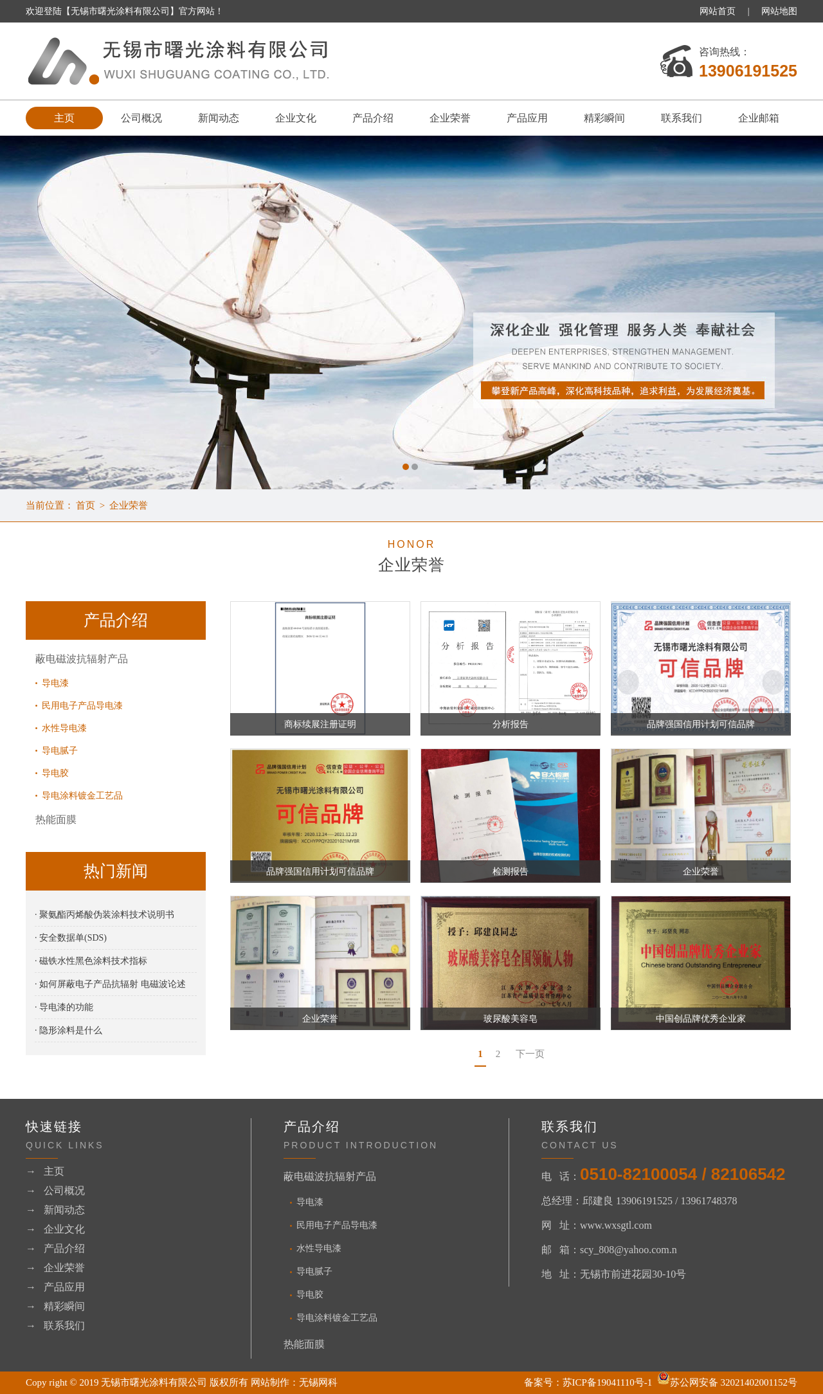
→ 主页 (45, 1171)
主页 (64, 118)
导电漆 (55, 683)
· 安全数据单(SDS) (71, 938)
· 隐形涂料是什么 (68, 1030)
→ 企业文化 (55, 1229)
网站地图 (779, 11)
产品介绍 (372, 118)
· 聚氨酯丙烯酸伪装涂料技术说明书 (104, 914)
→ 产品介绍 (55, 1248)
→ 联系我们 (55, 1325)
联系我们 (681, 118)
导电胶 (55, 773)
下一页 (530, 1054)
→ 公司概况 (55, 1190)
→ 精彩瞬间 (55, 1306)
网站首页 (718, 11)
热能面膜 (56, 819)
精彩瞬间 (604, 118)
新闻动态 (218, 118)
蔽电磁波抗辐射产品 (81, 658)
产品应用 (527, 118)
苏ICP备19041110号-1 (608, 1382)
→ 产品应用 (55, 1286)
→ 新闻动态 (55, 1209)
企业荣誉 (450, 118)
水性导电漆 (64, 728)
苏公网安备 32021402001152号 (727, 1382)
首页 (85, 505)
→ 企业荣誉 (55, 1267)
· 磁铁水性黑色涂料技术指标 (91, 961)
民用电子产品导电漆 (82, 706)
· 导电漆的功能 (64, 1007)
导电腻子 (60, 751)
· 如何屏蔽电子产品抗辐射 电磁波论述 (110, 984)
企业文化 (295, 118)
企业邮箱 (758, 118)
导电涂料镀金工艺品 (82, 796)
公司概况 (141, 118)
